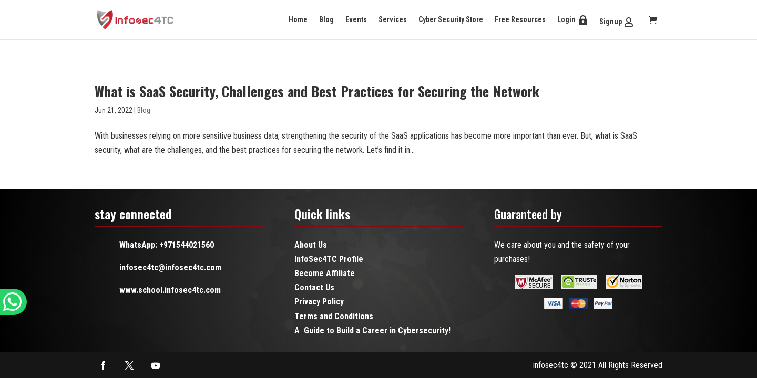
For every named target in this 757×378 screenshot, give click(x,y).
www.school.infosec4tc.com (170, 290)
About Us (310, 245)
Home (298, 19)
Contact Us (314, 287)
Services (392, 19)
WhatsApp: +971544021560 (166, 245)
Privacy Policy (319, 302)
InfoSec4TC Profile (328, 259)
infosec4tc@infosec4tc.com (170, 267)
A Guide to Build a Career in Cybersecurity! (372, 330)
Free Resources (520, 19)
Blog (326, 19)
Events (356, 19)
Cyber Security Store (450, 19)
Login (566, 19)
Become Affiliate (324, 273)
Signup (610, 21)
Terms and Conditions (333, 316)
